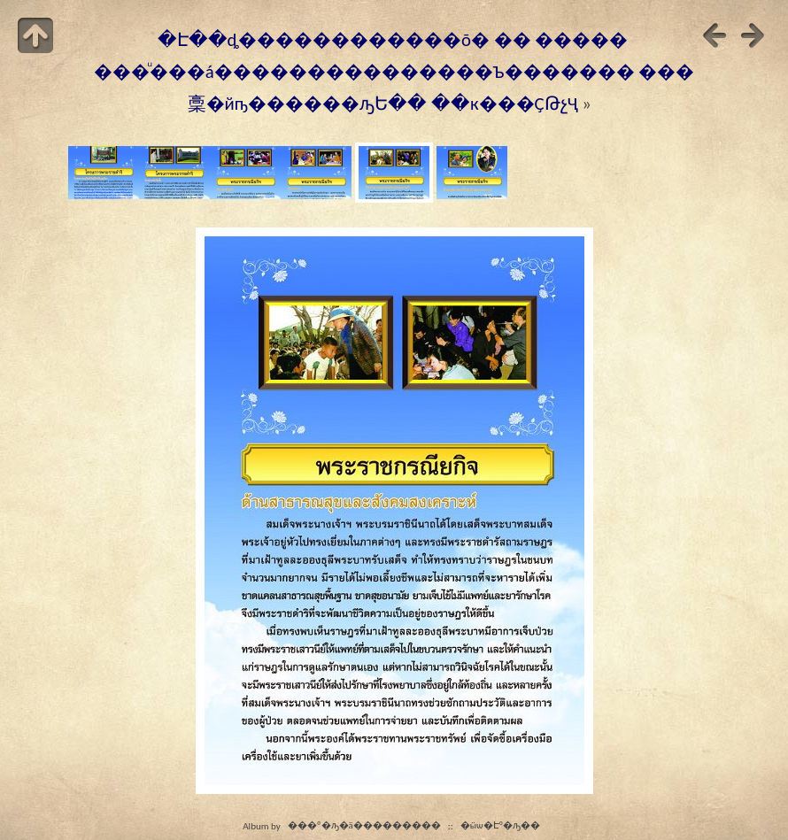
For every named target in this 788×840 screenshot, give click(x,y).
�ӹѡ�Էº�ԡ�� (500, 826)
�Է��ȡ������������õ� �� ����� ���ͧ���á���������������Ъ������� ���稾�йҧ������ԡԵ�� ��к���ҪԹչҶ (394, 71)
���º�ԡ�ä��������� (364, 826)
